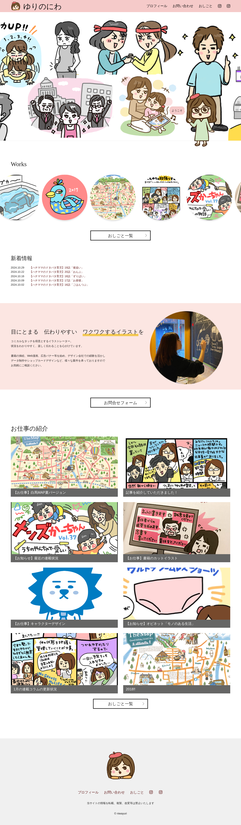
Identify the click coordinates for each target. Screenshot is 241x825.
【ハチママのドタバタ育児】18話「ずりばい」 (58, 276)
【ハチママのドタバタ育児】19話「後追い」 (57, 267)
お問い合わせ (183, 6)
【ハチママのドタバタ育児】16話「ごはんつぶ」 (59, 284)
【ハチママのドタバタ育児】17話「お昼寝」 (57, 280)
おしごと (206, 6)
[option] (120, 76)
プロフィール (156, 6)
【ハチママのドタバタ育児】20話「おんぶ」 (57, 271)
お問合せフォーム (120, 402)
